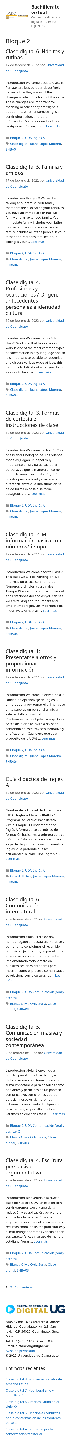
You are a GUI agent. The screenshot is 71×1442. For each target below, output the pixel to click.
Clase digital (19, 143)
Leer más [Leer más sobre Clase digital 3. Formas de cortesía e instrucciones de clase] (38, 493)
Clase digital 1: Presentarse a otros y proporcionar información (31, 660)
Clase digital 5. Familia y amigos (34, 169)
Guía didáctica (20, 876)
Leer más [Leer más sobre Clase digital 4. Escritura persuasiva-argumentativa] (41, 1241)
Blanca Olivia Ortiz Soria (28, 1003)
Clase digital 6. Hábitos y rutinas (35, 54)
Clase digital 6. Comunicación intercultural (23, 905)
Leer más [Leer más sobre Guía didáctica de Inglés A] (13, 858)
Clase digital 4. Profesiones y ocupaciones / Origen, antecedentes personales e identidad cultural (33, 297)
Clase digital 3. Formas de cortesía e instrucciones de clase (33, 418)
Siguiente (24, 1287)
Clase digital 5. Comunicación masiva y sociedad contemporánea (34, 1036)
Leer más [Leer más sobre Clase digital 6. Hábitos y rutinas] (53, 126)
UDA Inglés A (35, 138)
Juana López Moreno (45, 143)
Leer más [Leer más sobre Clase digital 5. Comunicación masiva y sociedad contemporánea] (58, 1114)
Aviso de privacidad (20, 1351)
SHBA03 (23, 1009)
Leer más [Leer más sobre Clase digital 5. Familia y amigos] (38, 241)
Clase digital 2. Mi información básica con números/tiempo (33, 540)
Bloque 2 (16, 138)
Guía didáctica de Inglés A (34, 781)
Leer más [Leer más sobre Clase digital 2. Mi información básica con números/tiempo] (50, 610)
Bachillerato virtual (45, 9)
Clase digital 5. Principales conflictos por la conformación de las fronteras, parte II (34, 1418)
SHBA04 (12, 149)
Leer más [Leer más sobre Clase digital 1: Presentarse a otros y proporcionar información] (48, 738)
